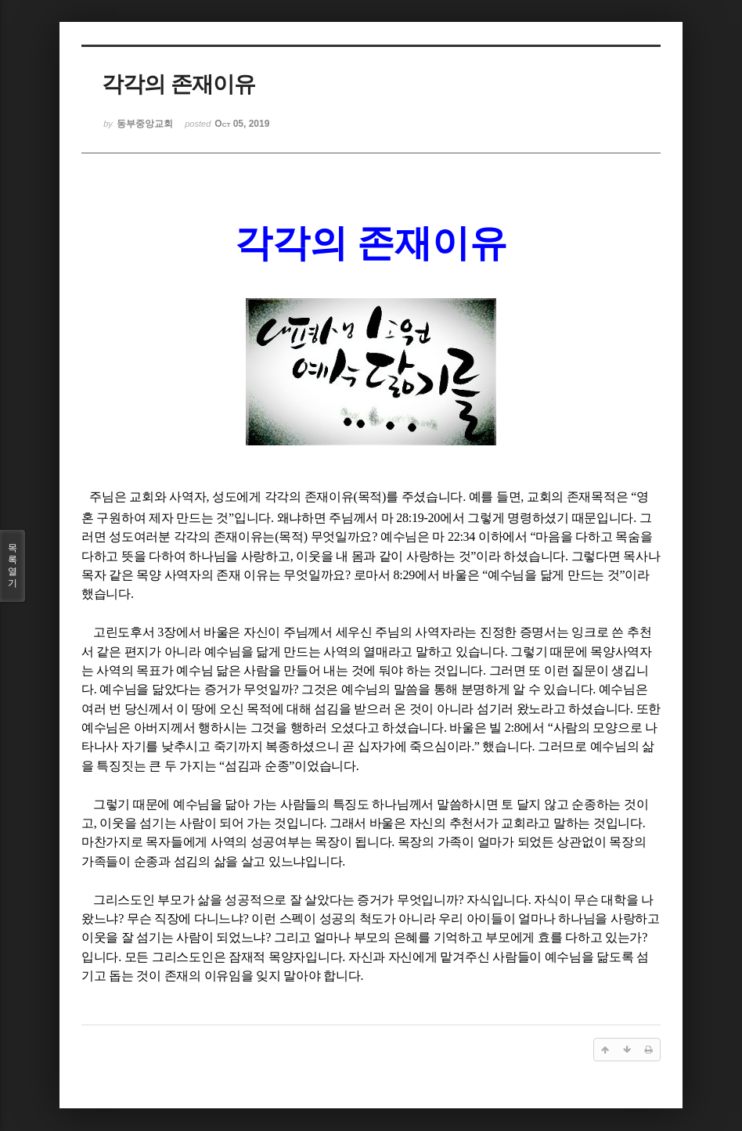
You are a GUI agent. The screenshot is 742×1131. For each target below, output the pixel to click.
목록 (12, 565)
